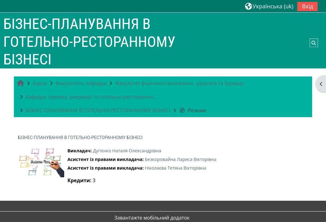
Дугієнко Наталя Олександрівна (127, 151)
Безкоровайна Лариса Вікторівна (180, 159)
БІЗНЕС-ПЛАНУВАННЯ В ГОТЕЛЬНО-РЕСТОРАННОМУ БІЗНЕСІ (80, 137)
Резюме (192, 110)
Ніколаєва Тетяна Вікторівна (175, 168)
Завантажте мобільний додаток (152, 217)
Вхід (307, 6)
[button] (269, 6)
